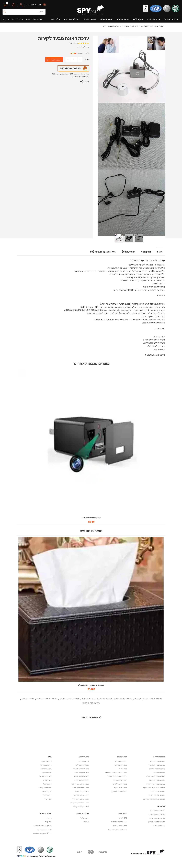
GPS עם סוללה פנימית (119, 822)
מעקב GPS (138, 19)
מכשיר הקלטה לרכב (82, 791)
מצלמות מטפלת (159, 773)
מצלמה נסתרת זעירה (157, 791)
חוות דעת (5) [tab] (128, 252)
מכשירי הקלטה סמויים (81, 776)
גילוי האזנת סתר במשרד (156, 814)
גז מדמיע (86, 822)
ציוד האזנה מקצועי (131, 26)
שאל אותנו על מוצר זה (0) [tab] (102, 252)
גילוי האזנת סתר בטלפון (156, 822)
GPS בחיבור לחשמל (120, 825)
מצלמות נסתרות (171, 19)
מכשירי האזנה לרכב (120, 780)
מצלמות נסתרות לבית (157, 761)
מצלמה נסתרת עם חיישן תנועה (154, 788)
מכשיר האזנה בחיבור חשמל (117, 776)
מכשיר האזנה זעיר (120, 788)
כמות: (87, 59)
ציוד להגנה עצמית (71, 19)
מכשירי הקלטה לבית (82, 765)
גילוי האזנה (55, 19)
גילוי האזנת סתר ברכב (157, 818)
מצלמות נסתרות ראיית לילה (155, 784)
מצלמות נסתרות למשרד (156, 765)
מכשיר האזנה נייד (121, 761)
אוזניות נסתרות (90, 19)
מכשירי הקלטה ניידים (81, 773)
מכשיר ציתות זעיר (89, 698)
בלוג (49, 757)
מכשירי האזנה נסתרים (46, 698)
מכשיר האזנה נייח (121, 765)
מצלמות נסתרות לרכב (157, 769)
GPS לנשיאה (122, 818)
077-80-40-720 (34, 4)
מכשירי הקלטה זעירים (81, 780)
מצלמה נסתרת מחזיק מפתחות (154, 799)
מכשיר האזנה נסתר (122, 698)
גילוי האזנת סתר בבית (157, 810)
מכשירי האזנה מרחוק (69, 698)
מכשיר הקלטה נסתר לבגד (80, 784)
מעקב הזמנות (37, 19)
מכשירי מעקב (46, 761)
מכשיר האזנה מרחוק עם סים (148, 698)
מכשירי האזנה (123, 19)
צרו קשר (48, 822)
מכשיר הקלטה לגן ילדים (81, 788)
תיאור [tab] (159, 252)
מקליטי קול (47, 784)
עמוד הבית (159, 26)
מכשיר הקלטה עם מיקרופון (79, 803)
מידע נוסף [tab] (146, 252)
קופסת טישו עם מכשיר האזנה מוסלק (91, 685)
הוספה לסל (56, 60)
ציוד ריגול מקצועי (147, 26)
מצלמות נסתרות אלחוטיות (155, 776)
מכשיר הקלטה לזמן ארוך (80, 799)
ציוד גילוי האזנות (159, 825)
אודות (28, 19)
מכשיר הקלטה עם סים (81, 795)
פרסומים (11, 19)
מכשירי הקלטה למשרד (81, 769)
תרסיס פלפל (47, 795)
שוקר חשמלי (46, 791)
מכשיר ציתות (105, 698)
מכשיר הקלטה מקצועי (81, 807)
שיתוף (87, 81)
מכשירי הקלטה (106, 19)
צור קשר (20, 19)
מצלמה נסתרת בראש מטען (91, 518)
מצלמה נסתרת (153, 19)
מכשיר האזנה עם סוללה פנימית (116, 773)
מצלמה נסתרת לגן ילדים (156, 795)
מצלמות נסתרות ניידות (157, 780)
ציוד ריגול (48, 799)
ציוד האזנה (47, 780)
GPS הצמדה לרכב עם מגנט (117, 829)
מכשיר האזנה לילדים (120, 784)
